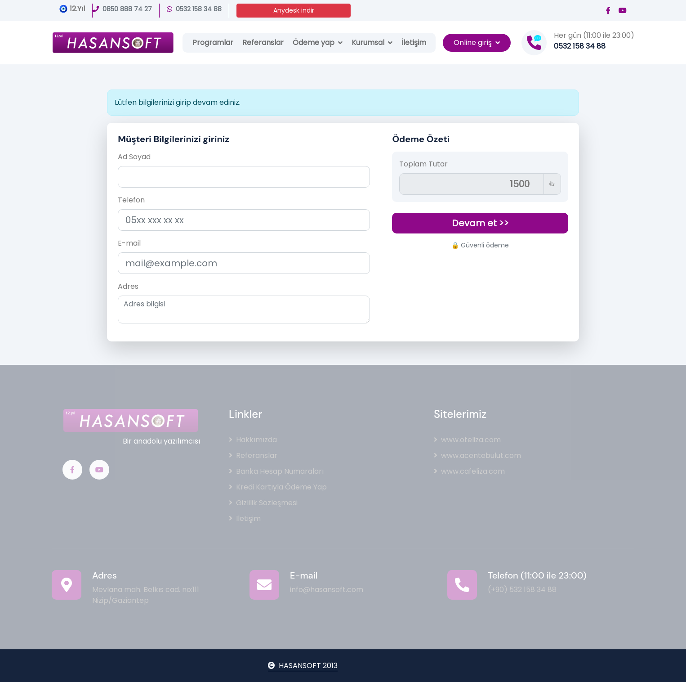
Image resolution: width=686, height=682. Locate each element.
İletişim (413, 42)
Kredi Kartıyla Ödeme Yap (278, 487)
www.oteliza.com (467, 440)
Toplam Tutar (423, 164)
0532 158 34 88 (194, 8)
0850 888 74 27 (122, 8)
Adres (128, 286)
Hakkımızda (253, 440)
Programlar (212, 42)
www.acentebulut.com (477, 455)
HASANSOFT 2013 (303, 665)
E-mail (129, 243)
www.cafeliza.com (469, 471)
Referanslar (263, 42)
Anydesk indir (293, 10)
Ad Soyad (134, 157)
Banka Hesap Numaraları (276, 471)
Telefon (131, 200)
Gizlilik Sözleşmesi (263, 503)
